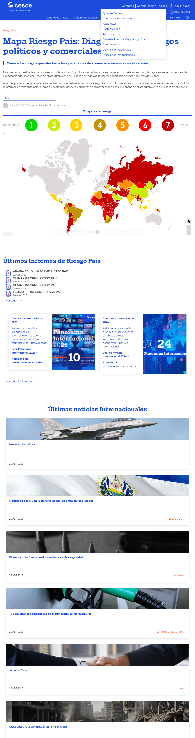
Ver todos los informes (19, 381)
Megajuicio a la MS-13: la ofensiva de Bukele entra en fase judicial (51, 500)
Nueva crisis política (22, 444)
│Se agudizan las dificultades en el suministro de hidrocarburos (50, 613)
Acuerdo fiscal (18, 670)
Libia (181, 688)
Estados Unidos (167, 631)
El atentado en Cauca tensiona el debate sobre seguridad (46, 557)
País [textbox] (6, 98)
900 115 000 (182, 6)
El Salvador (176, 518)
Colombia (178, 575)
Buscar (187, 17)
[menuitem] (142, 5)
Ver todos (12, 300)
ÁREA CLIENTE (182, 11)
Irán (181, 631)
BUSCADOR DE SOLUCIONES (148, 11)
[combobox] (29, 98)
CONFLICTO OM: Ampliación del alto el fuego (38, 726)
